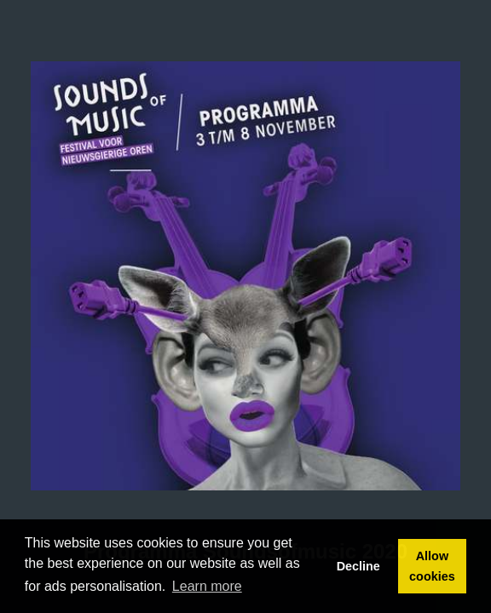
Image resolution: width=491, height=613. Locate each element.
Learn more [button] (207, 586)
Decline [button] (358, 566)
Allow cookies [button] (432, 566)
